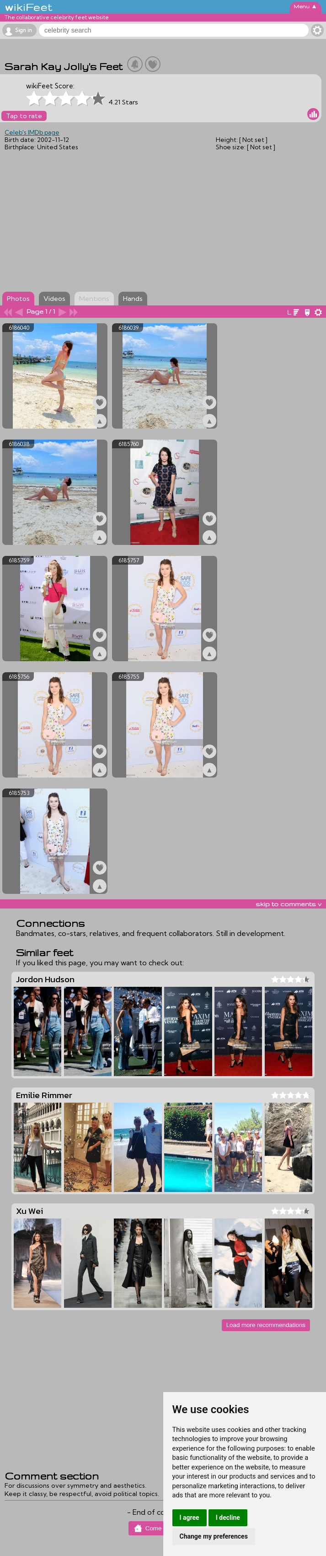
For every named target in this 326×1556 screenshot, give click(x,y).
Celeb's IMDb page (32, 132)
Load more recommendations (265, 1325)
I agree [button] (189, 1517)
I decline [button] (228, 1517)
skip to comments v (288, 904)
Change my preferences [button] (214, 1536)
